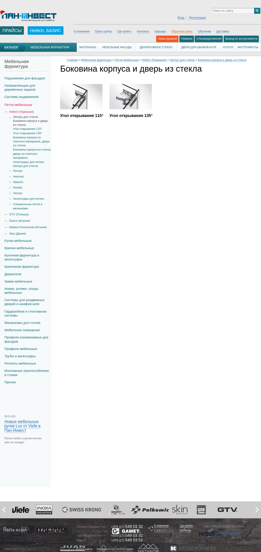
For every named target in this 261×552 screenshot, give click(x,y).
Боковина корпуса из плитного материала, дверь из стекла (31, 141)
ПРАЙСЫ (11, 30)
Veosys (17, 193)
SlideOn (18, 182)
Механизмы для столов (22, 323)
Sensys (18, 170)
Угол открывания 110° (27, 128)
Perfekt (17, 187)
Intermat (18, 176)
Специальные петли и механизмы (27, 206)
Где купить (124, 31)
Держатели (12, 274)
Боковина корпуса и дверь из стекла (222, 60)
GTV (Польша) (19, 214)
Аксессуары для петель (28, 198)
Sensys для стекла (182, 60)
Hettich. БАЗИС (45, 30)
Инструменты (248, 47)
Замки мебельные (18, 281)
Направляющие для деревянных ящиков (20, 87)
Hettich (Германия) (154, 60)
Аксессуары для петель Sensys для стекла (28, 164)
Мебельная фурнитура (50, 47)
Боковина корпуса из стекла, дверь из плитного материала (32, 153)
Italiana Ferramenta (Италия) (28, 227)
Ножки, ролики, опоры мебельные (21, 290)
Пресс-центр (103, 31)
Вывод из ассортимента (241, 38)
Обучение (204, 31)
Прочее (10, 382)
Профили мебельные (20, 349)
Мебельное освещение (22, 330)
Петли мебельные (18, 105)
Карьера (160, 31)
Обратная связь (181, 31)
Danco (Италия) (19, 220)
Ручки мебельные (18, 241)
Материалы (87, 47)
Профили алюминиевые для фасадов (26, 339)
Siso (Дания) (17, 233)
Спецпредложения (208, 38)
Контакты (143, 31)
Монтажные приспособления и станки (26, 372)
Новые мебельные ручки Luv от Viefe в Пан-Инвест (22, 426)
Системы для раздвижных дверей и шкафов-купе (24, 302)
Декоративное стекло (156, 47)
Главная (72, 60)
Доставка (223, 31)
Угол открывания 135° (27, 133)
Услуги (228, 47)
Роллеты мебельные (20, 363)
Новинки (186, 38)
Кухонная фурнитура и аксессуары (21, 257)
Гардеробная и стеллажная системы (25, 313)
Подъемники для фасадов (24, 78)
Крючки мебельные (19, 248)
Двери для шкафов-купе (199, 47)
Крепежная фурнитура (21, 266)
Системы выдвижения (21, 97)
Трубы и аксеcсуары (20, 356)
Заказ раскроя (167, 38)
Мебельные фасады (117, 47)
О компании (82, 31)
